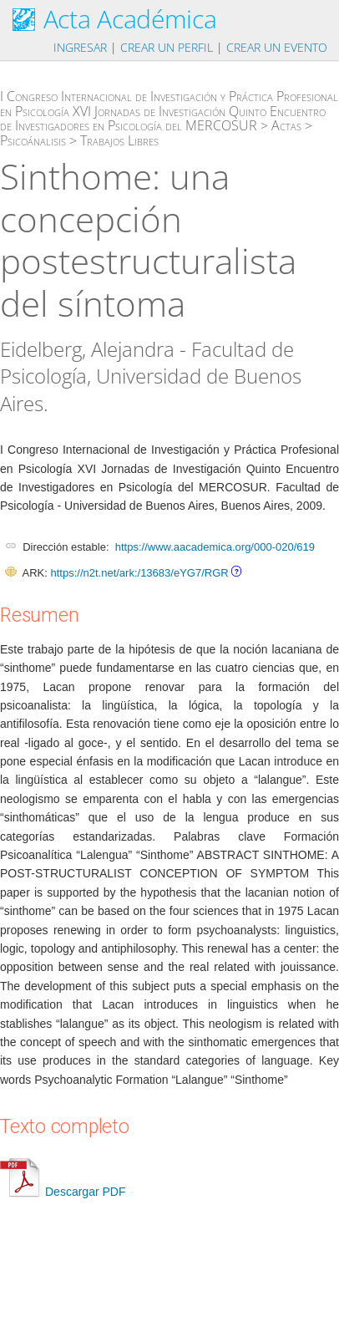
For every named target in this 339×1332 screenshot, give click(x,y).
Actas (286, 125)
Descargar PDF (62, 1191)
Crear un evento (276, 47)
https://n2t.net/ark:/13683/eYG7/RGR (139, 573)
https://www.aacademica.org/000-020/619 (215, 547)
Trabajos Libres (119, 140)
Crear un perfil (166, 47)
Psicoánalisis (33, 140)
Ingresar (80, 47)
